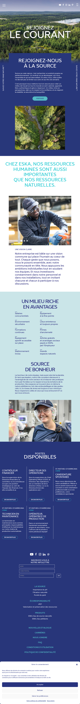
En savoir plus (10, 499)
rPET (40, 604)
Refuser (40, 690)
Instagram (66, 5)
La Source (40, 587)
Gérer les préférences (40, 696)
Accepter (40, 684)
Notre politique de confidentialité (36, 701)
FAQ (40, 642)
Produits (40, 613)
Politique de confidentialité (40, 652)
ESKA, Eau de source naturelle (40, 616)
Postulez (40, 98)
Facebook (63, 5)
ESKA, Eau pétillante (40, 619)
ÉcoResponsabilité (40, 601)
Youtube (60, 5)
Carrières (40, 633)
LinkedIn (69, 5)
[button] (77, 664)
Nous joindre (50, 701)
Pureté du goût (40, 595)
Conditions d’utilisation (40, 647)
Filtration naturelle (40, 592)
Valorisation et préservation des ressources (40, 607)
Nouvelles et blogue (40, 628)
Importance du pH (40, 590)
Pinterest (72, 5)
